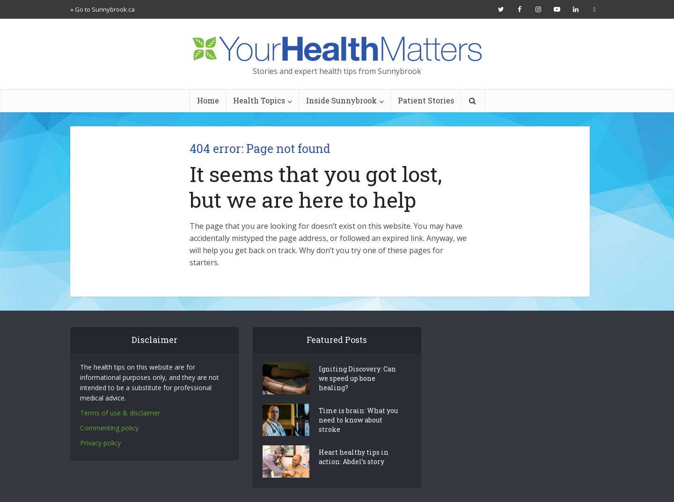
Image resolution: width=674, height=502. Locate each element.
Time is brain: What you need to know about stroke (358, 420)
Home (208, 100)
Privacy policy (100, 442)
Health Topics (259, 100)
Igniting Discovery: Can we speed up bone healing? (357, 378)
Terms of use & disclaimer (120, 412)
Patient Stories (426, 100)
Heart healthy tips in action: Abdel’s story (353, 457)
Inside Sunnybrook (341, 100)
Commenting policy (109, 427)
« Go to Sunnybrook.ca (102, 9)
